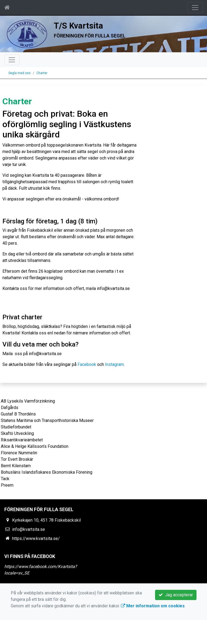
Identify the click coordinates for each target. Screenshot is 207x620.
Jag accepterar (176, 594)
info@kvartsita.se (28, 529)
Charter (41, 73)
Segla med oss (19, 73)
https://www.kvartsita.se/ (36, 538)
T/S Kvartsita (78, 26)
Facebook (87, 364)
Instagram (114, 364)
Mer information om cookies (153, 605)
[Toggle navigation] (195, 7)
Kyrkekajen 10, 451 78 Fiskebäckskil (46, 520)
